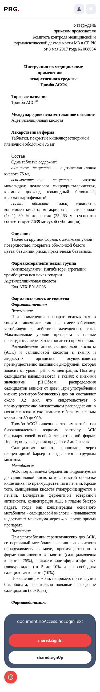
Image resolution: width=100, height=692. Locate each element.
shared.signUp (50, 657)
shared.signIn (50, 640)
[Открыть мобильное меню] (91, 9)
